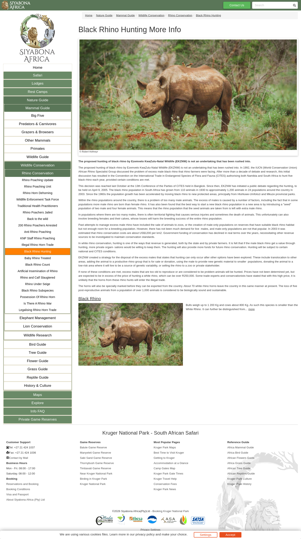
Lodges (37, 83)
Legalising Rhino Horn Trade (37, 310)
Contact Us (237, 5)
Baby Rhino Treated (37, 258)
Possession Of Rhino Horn (37, 297)
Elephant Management (38, 318)
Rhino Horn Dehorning (37, 193)
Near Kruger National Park (96, 473)
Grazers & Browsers (38, 132)
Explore (38, 403)
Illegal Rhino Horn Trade (38, 244)
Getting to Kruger (164, 457)
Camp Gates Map (164, 468)
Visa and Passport (17, 494)
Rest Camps (38, 92)
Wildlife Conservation (38, 165)
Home (37, 68)
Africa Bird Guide (237, 452)
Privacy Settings (151, 529)
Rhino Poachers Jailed (37, 212)
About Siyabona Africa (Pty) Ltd (25, 499)
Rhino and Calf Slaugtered (37, 277)
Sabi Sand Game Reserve (96, 457)
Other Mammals (37, 140)
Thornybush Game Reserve (97, 463)
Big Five (37, 116)
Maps (37, 395)
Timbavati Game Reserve (95, 468)
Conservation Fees (165, 484)
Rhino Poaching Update (37, 180)
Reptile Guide (37, 377)
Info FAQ (38, 411)
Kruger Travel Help (165, 478)
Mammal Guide (38, 108)
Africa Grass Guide (239, 463)
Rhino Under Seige (37, 284)
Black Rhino (89, 298)
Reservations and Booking (22, 484)
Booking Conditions (18, 489)
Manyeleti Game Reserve (95, 452)
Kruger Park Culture (239, 478)
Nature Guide (37, 100)
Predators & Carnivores (37, 124)
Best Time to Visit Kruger (169, 452)
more (251, 309)
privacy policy (144, 534)
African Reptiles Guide (241, 473)
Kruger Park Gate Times (168, 473)
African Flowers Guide (241, 457)
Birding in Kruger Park (93, 478)
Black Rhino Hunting (37, 251)
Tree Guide (37, 353)
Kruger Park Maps (165, 447)
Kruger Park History (239, 484)
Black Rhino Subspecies (38, 290)
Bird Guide (37, 344)
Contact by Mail (18, 457)
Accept (230, 534)
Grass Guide (38, 369)
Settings (205, 534)
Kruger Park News (165, 489)
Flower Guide (37, 361)
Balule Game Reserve (93, 447)
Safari (37, 75)
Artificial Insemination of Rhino (38, 271)
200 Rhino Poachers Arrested (37, 225)
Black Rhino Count (37, 264)
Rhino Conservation (37, 173)
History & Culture (37, 386)
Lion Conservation (37, 326)
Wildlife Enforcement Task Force (37, 199)
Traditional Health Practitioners (37, 206)
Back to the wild (37, 219)
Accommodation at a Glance (171, 463)
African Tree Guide (238, 468)
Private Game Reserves (38, 419)
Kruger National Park (93, 484)
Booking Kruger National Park (170, 511)
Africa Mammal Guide (240, 447)
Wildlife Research (38, 335)
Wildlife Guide (38, 157)
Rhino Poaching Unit (37, 186)
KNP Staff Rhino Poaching (37, 238)
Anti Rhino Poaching (37, 231)
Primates (38, 149)
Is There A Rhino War (38, 303)
